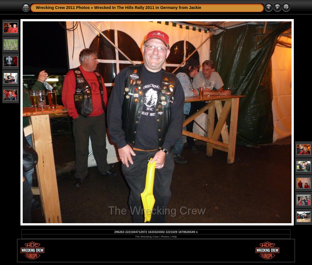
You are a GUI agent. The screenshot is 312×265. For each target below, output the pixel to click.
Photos (165, 236)
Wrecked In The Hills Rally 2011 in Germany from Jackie (147, 7)
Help (174, 236)
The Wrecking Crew (147, 236)
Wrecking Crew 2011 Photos (63, 7)
